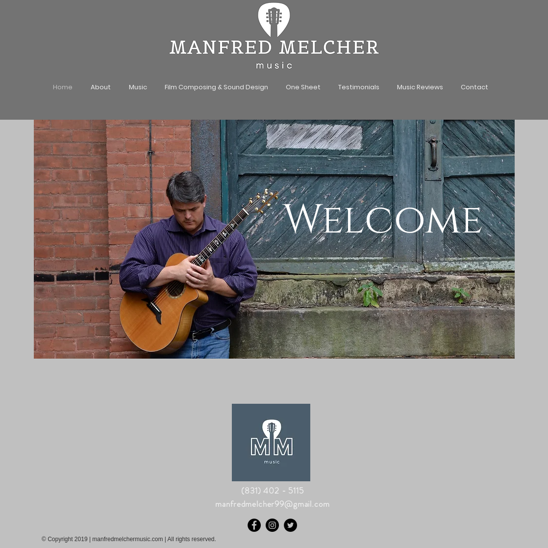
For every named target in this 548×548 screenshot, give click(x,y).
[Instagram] (272, 525)
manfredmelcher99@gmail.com (272, 504)
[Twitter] (290, 525)
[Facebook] (254, 525)
